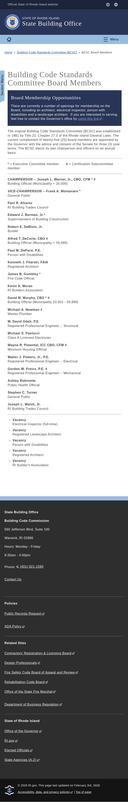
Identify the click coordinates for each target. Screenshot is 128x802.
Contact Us (12, 579)
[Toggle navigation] (111, 39)
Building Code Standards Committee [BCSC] (47, 52)
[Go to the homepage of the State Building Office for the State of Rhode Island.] (13, 22)
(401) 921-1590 (31, 566)
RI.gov (9, 740)
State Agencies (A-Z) (20, 760)
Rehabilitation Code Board (24, 682)
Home (8, 52)
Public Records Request (22, 613)
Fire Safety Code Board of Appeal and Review (39, 672)
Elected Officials (16, 750)
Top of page (83, 792)
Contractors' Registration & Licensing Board (37, 653)
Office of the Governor (21, 731)
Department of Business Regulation (31, 704)
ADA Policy (12, 626)
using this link (88, 118)
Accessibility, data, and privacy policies (44, 792)
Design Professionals (20, 663)
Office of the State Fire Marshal (28, 691)
